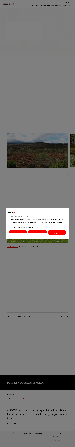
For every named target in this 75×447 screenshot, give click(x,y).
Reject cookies (37, 232)
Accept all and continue (57, 232)
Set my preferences (18, 232)
